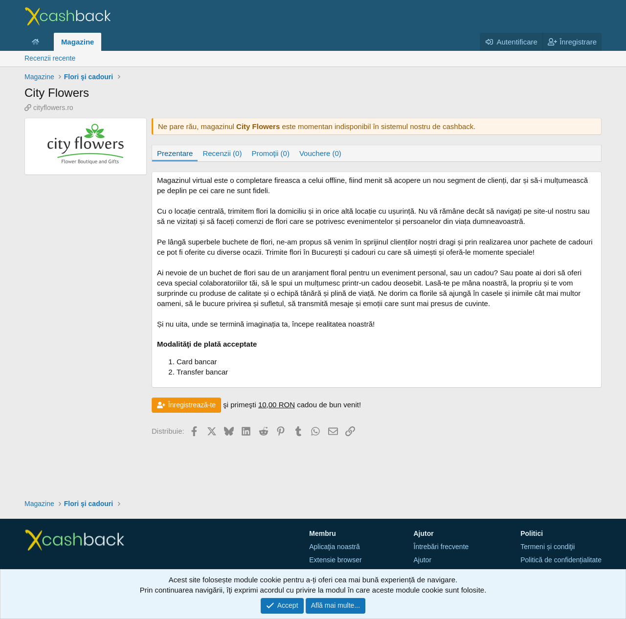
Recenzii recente (49, 58)
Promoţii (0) (270, 153)
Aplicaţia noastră (334, 547)
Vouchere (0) (320, 153)
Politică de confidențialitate (561, 560)
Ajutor (423, 560)
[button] (47, 42)
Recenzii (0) (222, 153)
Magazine (77, 42)
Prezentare (175, 153)
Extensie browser (335, 560)
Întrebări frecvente (441, 547)
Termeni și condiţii (547, 547)
